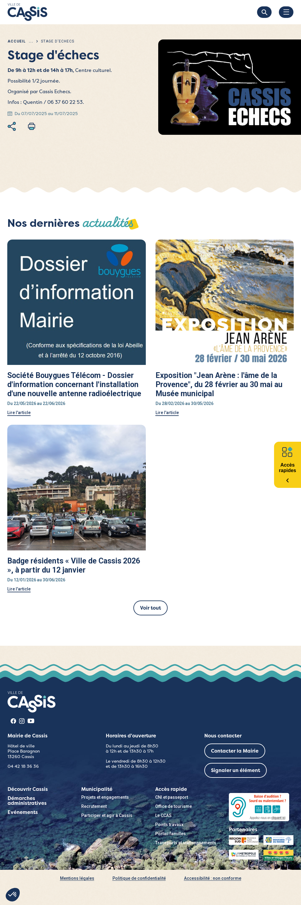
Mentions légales (77, 878)
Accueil (17, 41)
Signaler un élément (235, 770)
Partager (12, 126)
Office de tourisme (173, 806)
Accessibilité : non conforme (212, 878)
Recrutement (94, 806)
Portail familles (170, 833)
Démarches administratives (27, 800)
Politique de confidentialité (139, 878)
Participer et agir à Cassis (106, 815)
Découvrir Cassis (28, 789)
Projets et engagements (105, 797)
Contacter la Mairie (235, 751)
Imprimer (31, 126)
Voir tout (150, 608)
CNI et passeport (171, 797)
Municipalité (96, 789)
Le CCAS (163, 815)
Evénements (23, 812)
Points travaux (169, 824)
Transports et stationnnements (185, 842)
